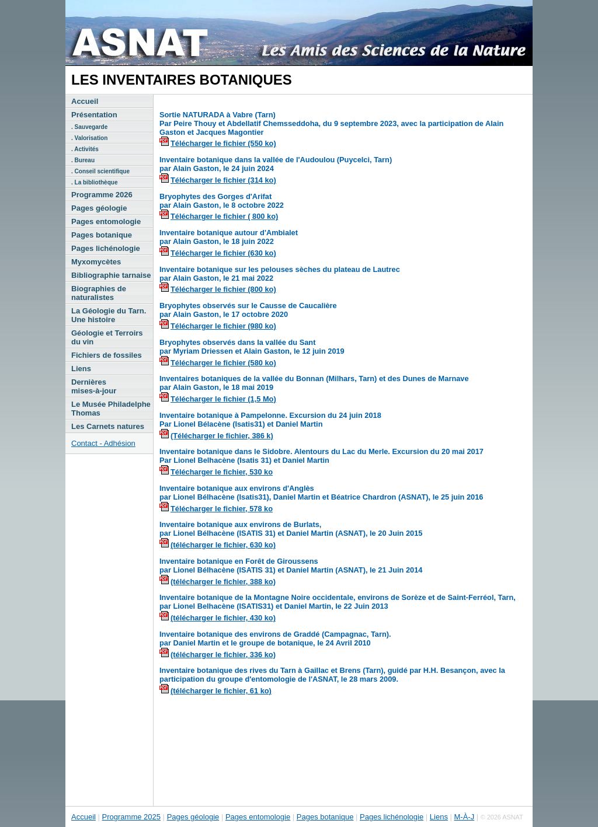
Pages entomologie (106, 221)
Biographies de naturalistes (98, 293)
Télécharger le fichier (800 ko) (223, 289)
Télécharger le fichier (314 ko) (223, 180)
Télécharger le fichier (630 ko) (223, 253)
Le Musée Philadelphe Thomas (111, 408)
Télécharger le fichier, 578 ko (222, 508)
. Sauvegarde (89, 127)
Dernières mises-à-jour (93, 386)
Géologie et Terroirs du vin (107, 337)
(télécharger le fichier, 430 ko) (223, 617)
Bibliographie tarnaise (111, 275)
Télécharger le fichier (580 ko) (223, 362)
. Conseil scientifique (100, 171)
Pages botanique (101, 235)
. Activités (85, 149)
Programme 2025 (131, 816)
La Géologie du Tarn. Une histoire (108, 315)
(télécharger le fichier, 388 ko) (223, 581)
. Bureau (83, 160)
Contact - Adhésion (103, 443)
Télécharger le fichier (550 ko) (223, 143)
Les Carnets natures (107, 426)
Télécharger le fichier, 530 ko (222, 471)
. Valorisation (89, 138)
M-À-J (464, 816)
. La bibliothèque (94, 182)
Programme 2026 (102, 194)
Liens (81, 368)
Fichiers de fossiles (106, 355)
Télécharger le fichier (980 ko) (223, 326)
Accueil (84, 101)
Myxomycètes (96, 261)
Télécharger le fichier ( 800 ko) (224, 216)
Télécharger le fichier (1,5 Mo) (223, 399)
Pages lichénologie (105, 248)
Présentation (94, 114)
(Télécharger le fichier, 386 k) (222, 435)
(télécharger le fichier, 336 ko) (223, 654)
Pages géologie (99, 208)
